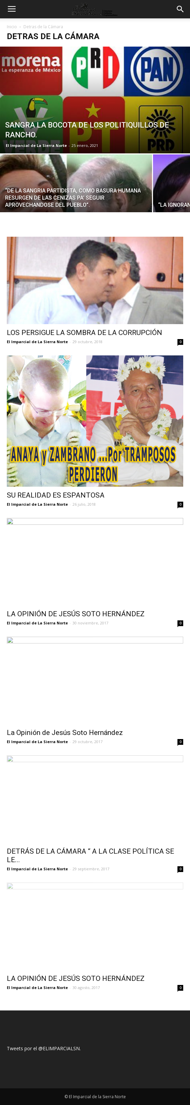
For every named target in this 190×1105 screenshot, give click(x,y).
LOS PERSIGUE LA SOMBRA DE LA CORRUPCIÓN (84, 333)
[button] (180, 9)
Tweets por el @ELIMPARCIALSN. (44, 1048)
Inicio (12, 27)
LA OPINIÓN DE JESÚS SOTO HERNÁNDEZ (76, 614)
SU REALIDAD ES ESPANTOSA (55, 495)
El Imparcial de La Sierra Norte (36, 145)
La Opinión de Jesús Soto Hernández (65, 733)
